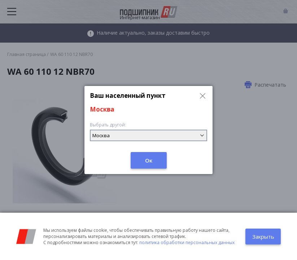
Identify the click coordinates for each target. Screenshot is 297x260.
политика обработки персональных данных (187, 242)
